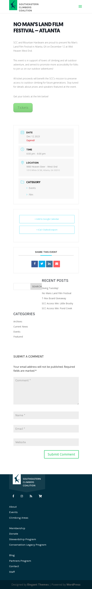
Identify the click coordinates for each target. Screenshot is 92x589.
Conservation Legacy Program (27, 544)
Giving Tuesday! (50, 288)
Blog (12, 555)
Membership (17, 528)
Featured (18, 336)
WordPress (73, 584)
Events (31, 188)
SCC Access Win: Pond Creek (57, 308)
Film (29, 194)
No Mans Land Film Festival (56, 293)
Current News (20, 326)
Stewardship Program (22, 539)
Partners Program (20, 560)
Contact (14, 566)
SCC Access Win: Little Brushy (57, 303)
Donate (13, 533)
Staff (12, 571)
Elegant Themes (38, 584)
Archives (17, 321)
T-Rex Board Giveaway (54, 298)
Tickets (22, 107)
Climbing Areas (18, 517)
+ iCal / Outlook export (46, 229)
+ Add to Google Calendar (47, 219)
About (13, 506)
